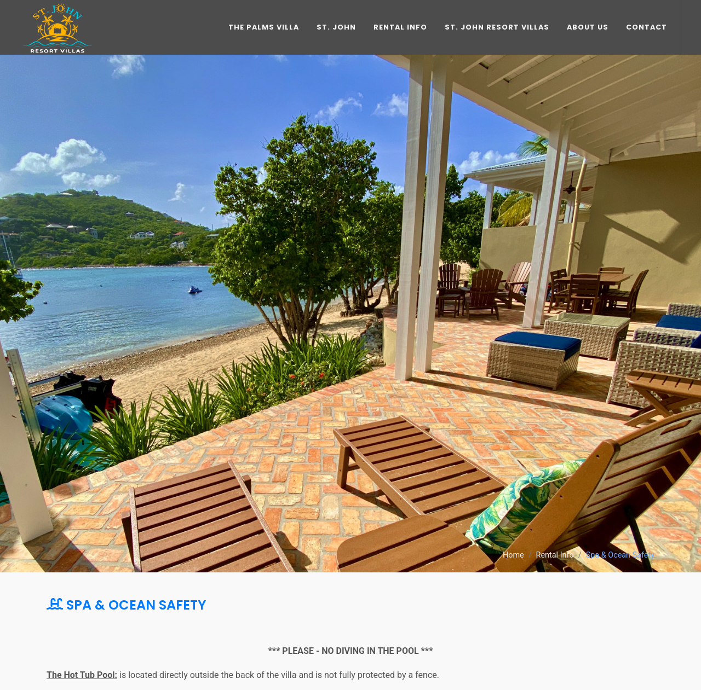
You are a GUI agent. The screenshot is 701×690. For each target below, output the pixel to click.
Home (513, 555)
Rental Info (555, 555)
